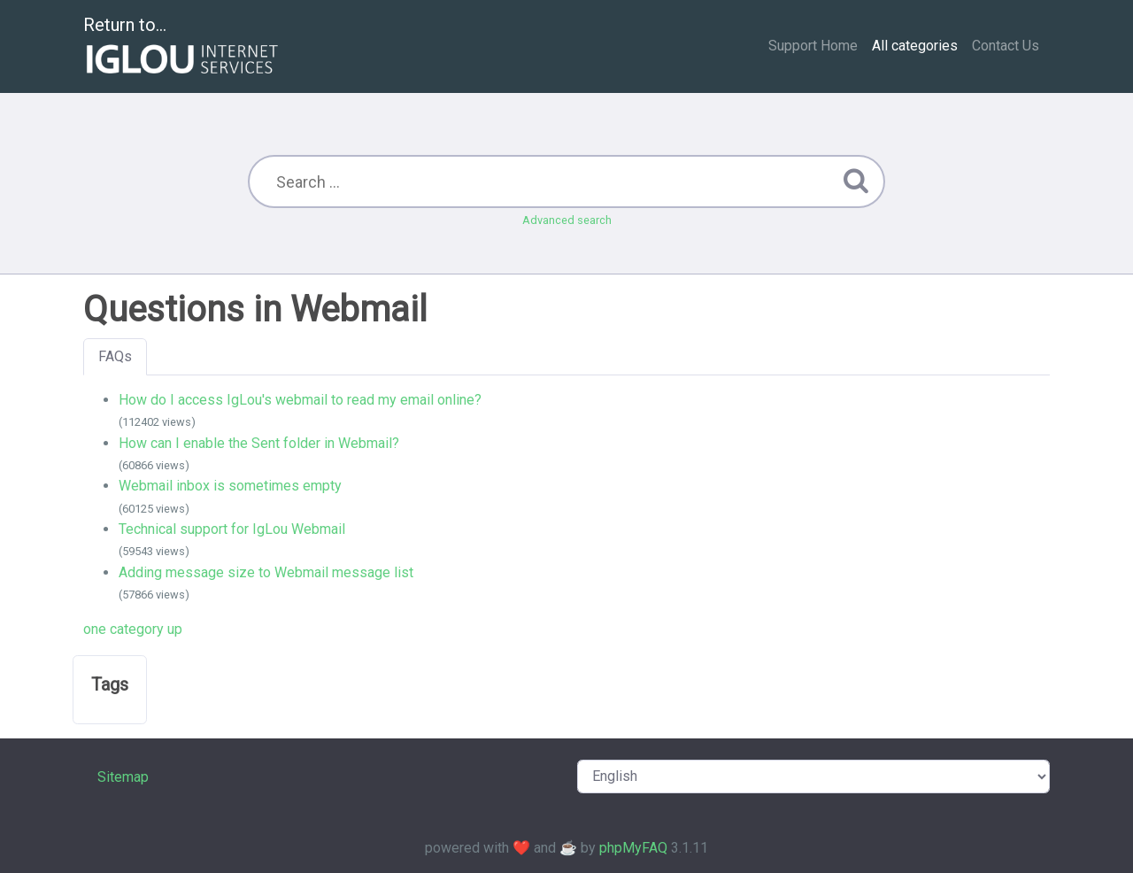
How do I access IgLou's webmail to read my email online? (300, 399)
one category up (132, 629)
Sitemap (123, 777)
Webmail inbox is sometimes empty (230, 485)
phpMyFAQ (633, 847)
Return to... (182, 47)
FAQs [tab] (115, 356)
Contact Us (1005, 45)
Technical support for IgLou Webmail (232, 529)
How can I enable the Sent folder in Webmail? (259, 443)
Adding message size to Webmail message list (266, 572)
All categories (915, 45)
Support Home (813, 45)
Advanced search (567, 220)
